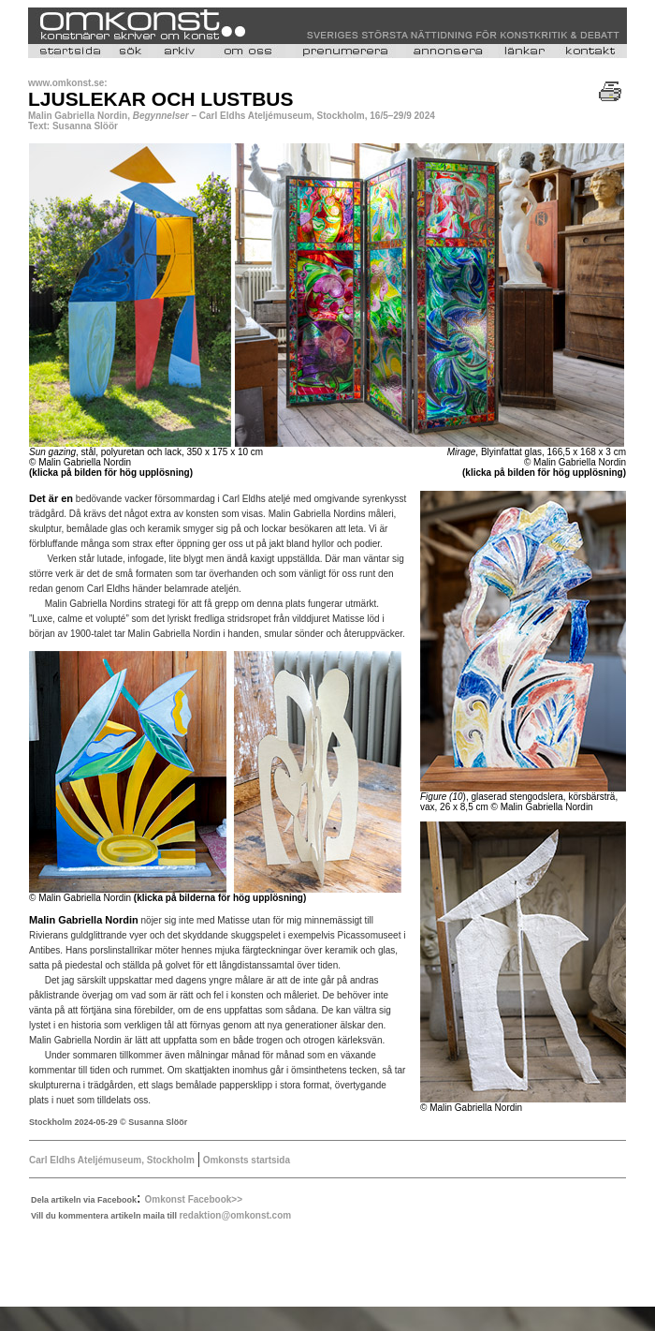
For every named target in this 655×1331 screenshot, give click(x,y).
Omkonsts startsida (245, 1160)
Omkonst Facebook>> (193, 1199)
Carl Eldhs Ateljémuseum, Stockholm (112, 1160)
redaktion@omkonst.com (235, 1215)
